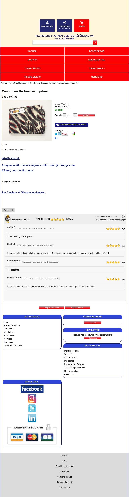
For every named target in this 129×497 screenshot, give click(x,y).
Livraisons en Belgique (74, 364)
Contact (64, 455)
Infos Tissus (9, 335)
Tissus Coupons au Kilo (74, 368)
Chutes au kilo (70, 357)
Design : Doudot (64, 482)
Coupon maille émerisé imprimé (25, 91)
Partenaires (9, 329)
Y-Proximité (64, 487)
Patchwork (69, 374)
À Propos (8, 339)
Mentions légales (71, 351)
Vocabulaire (9, 332)
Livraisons (8, 342)
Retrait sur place (71, 371)
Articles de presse (12, 325)
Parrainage (69, 361)
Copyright (64, 471)
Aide (64, 461)
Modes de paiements (13, 345)
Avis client (8, 210)
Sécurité (68, 354)
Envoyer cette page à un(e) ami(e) (73, 124)
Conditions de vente (64, 466)
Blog (6, 322)
